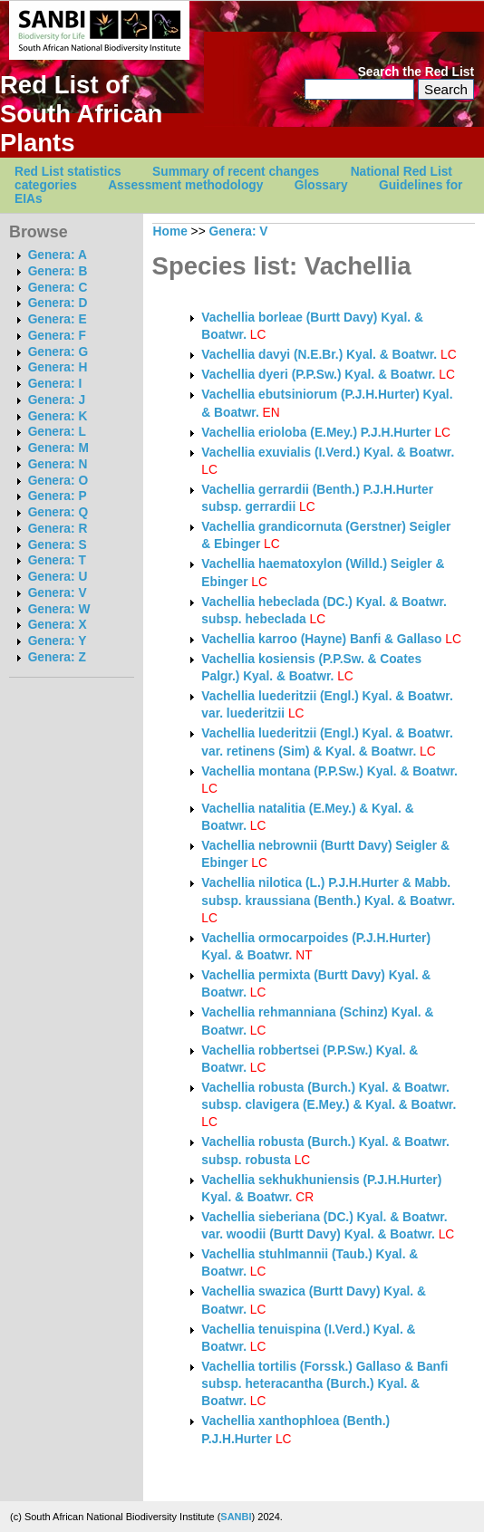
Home (170, 231)
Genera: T (57, 560)
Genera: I (55, 383)
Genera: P (57, 496)
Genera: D (58, 303)
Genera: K (58, 416)
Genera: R (58, 528)
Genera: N (58, 464)
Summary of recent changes (235, 171)
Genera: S (57, 545)
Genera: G (58, 352)
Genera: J (56, 400)
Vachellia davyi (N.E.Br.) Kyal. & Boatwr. (319, 354)
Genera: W (59, 609)
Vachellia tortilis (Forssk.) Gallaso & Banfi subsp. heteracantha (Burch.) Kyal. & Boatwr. (324, 1384)
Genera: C (58, 287)
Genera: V (57, 593)
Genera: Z (57, 657)
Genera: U (58, 576)
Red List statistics (68, 171)
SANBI (235, 1516)
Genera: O (58, 480)
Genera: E (57, 319)
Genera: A (57, 255)
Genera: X (57, 624)
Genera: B (58, 271)
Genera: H (58, 367)
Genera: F (57, 335)
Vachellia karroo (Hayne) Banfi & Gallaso (321, 639)
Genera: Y (57, 641)
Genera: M (58, 448)
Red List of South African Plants (81, 114)
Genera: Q (58, 512)
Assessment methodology (185, 185)
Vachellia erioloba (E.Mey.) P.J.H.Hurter (316, 432)
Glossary (321, 185)
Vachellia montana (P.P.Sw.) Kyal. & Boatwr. (329, 771)
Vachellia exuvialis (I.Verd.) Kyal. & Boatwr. (327, 452)
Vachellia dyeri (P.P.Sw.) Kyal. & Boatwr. (318, 374)
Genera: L (57, 431)
